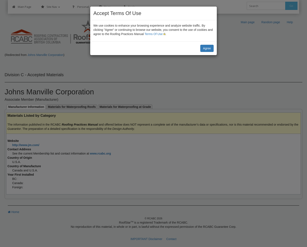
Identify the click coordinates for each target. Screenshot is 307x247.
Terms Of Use (154, 34)
